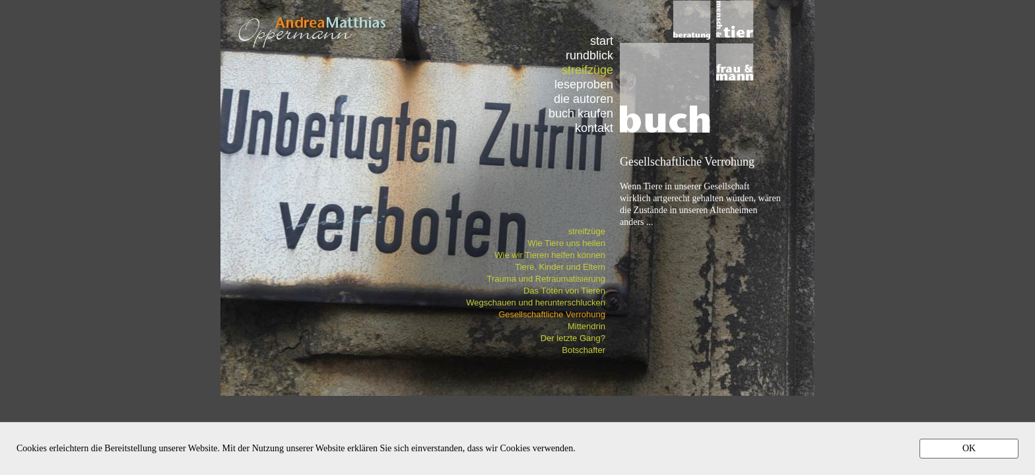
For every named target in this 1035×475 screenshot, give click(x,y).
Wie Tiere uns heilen (566, 243)
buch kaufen (581, 113)
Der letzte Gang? (573, 338)
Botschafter (583, 350)
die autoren (583, 98)
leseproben (583, 84)
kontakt (594, 127)
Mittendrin (586, 326)
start (601, 40)
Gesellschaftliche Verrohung (551, 314)
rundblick (589, 55)
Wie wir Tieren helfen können (549, 255)
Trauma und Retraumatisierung (546, 278)
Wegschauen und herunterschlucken (535, 302)
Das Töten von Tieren (564, 290)
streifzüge (586, 231)
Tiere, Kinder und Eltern (560, 267)
